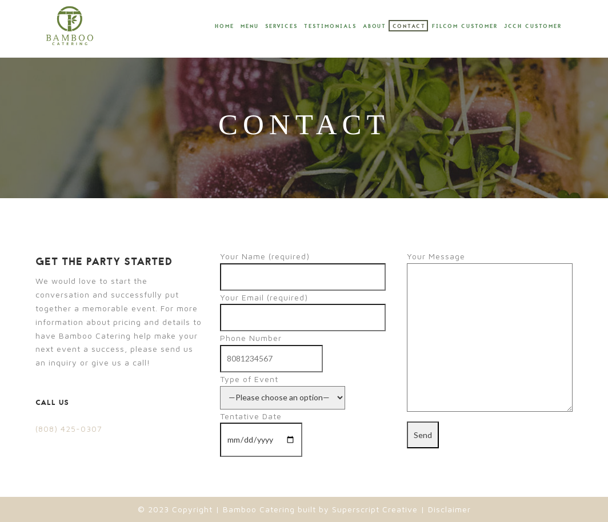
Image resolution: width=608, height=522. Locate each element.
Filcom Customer (465, 26)
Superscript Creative (375, 509)
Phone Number (271, 348)
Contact (409, 26)
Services (281, 26)
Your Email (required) (303, 307)
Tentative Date (261, 428)
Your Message (490, 332)
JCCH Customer (533, 26)
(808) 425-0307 (68, 428)
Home (224, 26)
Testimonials (330, 26)
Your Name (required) (303, 266)
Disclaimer (448, 509)
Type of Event (282, 388)
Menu (250, 26)
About (374, 26)
